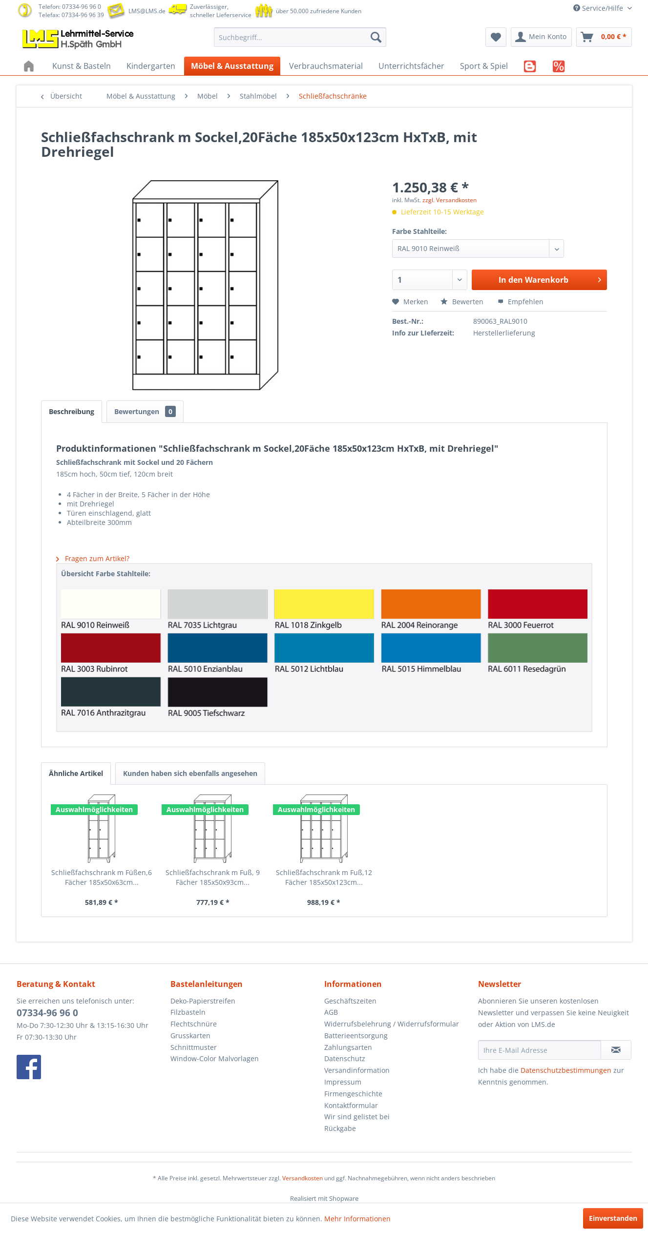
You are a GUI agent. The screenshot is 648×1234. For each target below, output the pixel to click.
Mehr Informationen (357, 1218)
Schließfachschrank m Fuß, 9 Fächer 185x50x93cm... (213, 877)
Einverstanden (613, 1218)
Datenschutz (344, 1058)
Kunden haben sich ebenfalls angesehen (190, 773)
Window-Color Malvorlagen (214, 1058)
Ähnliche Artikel (76, 773)
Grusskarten (190, 1035)
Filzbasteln (188, 1012)
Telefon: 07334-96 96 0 (70, 6)
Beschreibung (71, 411)
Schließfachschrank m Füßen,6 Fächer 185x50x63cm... (101, 877)
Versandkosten (302, 1178)
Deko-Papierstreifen (202, 1000)
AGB (331, 1012)
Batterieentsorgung (356, 1035)
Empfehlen (520, 301)
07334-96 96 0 (47, 1012)
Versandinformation (357, 1070)
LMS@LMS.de (147, 11)
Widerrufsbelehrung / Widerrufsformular (391, 1023)
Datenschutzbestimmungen (566, 1070)
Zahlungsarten (348, 1047)
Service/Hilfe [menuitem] (599, 8)
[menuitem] (300, 37)
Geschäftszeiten (350, 1000)
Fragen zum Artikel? (92, 558)
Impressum (342, 1082)
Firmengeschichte (353, 1093)
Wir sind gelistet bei (357, 1116)
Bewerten (462, 301)
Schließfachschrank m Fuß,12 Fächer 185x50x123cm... (324, 877)
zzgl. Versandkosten (449, 200)
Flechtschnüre (193, 1023)
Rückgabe (340, 1128)
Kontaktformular (351, 1105)
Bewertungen (145, 411)
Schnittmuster (193, 1047)
